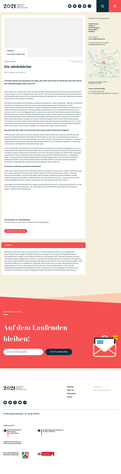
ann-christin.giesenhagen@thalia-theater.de (103, 93)
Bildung (70, 387)
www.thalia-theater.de (96, 91)
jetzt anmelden (59, 352)
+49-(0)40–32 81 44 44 (96, 44)
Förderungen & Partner (21, 414)
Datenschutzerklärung (102, 390)
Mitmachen (71, 393)
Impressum (98, 387)
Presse (69, 397)
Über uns (70, 390)
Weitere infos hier (14, 231)
